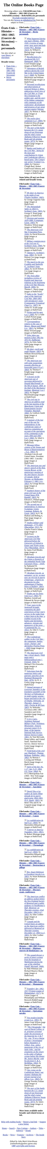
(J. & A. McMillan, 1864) (34, 1045)
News (12, 1135)
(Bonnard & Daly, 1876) (34, 675)
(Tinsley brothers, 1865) (34, 195)
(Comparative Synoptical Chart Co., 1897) (34, 299)
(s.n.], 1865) (34, 385)
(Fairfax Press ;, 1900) (34, 642)
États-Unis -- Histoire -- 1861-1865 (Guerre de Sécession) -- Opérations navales (32, 1009)
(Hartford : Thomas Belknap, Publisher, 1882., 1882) (34, 754)
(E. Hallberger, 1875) (33, 338)
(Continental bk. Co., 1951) (34, 617)
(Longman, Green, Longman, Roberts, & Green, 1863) (34, 508)
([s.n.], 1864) (33, 365)
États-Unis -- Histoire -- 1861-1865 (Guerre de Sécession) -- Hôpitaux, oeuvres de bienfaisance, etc (32, 947)
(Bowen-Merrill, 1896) (34, 281)
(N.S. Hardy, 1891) (33, 795)
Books (5, 1135)
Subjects (19, 1130)
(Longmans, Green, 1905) (34, 220)
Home (4, 1128)
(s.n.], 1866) (33, 119)
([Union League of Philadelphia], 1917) (34, 991)
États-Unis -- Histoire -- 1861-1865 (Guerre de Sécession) (11, 70)
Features (20, 1135)
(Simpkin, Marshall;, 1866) (34, 406)
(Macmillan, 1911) (33, 525)
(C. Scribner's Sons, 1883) (33, 209)
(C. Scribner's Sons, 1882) (34, 265)
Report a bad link (30, 1122)
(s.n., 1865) (34, 874)
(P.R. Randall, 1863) (34, 494)
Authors (33, 1128)
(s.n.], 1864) (33, 821)
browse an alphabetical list (25, 20)
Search (12, 1128)
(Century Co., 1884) (34, 156)
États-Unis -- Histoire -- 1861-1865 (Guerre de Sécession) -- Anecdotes (32, 784)
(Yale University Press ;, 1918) (34, 560)
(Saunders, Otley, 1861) (33, 831)
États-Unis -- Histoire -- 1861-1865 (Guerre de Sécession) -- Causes (32, 813)
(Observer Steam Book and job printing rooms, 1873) (35, 134)
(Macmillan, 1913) (34, 542)
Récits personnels (10, 78)
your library (6, 55)
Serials (28, 1130)
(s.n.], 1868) (34, 71)
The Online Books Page (23, 5)
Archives (29, 1135)
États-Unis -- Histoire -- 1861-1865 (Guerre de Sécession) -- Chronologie (32, 843)
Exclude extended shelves (23, 18)
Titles (41, 1128)
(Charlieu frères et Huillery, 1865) (34, 580)
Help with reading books (11, 1122)
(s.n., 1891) (33, 1019)
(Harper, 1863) (33, 350)
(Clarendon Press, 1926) (33, 232)
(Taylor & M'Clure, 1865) (34, 697)
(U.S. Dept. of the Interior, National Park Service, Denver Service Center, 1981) (34, 728)
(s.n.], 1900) (33, 313)
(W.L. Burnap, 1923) (34, 44)
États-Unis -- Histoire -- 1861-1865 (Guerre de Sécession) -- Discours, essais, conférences (32, 888)
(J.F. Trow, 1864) (33, 769)
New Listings (22, 1128)
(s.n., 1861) (35, 325)
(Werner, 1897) (34, 98)
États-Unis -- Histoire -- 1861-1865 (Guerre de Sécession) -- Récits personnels (32, 30)
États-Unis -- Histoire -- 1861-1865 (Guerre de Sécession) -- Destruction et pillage (32, 864)
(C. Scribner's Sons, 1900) (34, 243)
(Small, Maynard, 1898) (34, 960)
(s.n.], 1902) (33, 594)
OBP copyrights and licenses (23, 1146)
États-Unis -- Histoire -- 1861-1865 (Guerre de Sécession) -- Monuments (32, 982)
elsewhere (5, 57)
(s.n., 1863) (34, 475)
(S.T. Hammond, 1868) (32, 59)
